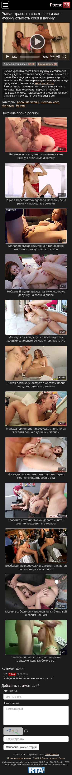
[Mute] (58, 56)
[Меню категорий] (5, 4)
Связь (62, 758)
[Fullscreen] (64, 56)
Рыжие (21, 105)
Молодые (8, 105)
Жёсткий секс (50, 102)
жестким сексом (44, 83)
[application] (36, 41)
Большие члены (28, 102)
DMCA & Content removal (45, 758)
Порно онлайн (52, 754)
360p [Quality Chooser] (52, 56)
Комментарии (45, 64)
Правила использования (19, 758)
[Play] (36, 41)
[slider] (30, 57)
